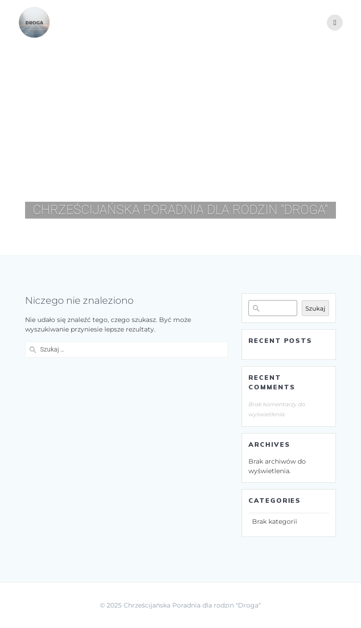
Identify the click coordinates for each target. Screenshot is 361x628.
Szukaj (315, 308)
